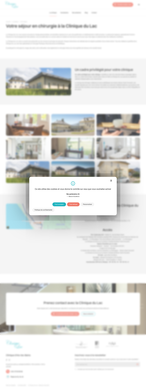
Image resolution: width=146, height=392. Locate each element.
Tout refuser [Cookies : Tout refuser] (73, 204)
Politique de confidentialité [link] (43, 210)
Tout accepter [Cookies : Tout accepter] (59, 204)
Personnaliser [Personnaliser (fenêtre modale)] (87, 204)
